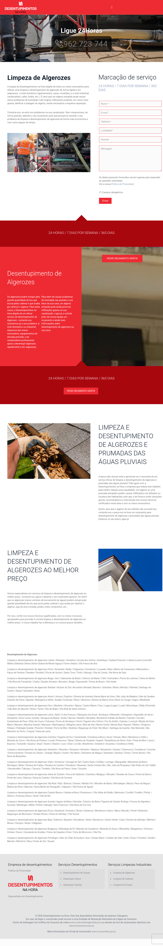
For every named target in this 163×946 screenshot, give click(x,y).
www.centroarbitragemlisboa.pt (85, 922)
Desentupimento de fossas (76, 872)
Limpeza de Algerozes (124, 872)
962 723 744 (81, 44)
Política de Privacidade (122, 184)
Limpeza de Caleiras (123, 879)
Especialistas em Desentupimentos (25, 896)
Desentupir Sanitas (72, 885)
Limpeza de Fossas (122, 885)
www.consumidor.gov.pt (104, 931)
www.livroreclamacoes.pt (81, 926)
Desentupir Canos (72, 879)
